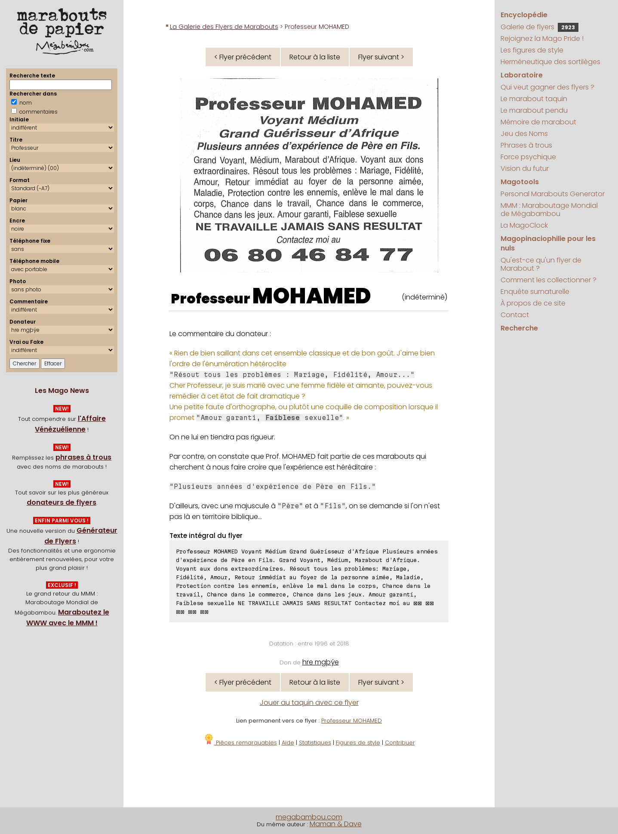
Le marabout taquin (534, 99)
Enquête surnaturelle (535, 292)
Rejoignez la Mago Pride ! (542, 38)
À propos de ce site (533, 303)
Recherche (519, 328)
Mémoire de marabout (538, 122)
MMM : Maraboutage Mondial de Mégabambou (549, 210)
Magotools (520, 182)
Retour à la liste (314, 57)
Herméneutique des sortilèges (550, 62)
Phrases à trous (526, 145)
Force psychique (528, 157)
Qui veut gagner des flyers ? (547, 87)
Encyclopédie (524, 15)
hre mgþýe (320, 662)
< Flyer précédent (242, 57)
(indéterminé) (424, 297)
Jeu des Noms (524, 134)
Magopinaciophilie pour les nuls (548, 243)
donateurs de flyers (61, 502)
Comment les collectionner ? (548, 280)
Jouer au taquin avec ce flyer (309, 702)
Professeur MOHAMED (351, 721)
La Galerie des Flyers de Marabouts (224, 26)
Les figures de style (532, 50)
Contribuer (400, 742)
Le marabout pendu (534, 110)
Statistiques (315, 742)
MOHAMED (311, 296)
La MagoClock (524, 225)
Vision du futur (525, 168)
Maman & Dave (336, 824)
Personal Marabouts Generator (553, 194)
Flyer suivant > (381, 57)
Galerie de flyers (539, 27)
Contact (515, 315)
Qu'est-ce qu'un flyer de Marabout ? (541, 264)
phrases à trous (83, 457)
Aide (288, 742)
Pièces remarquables (240, 742)
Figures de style (358, 742)
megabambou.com (309, 817)
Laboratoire (522, 75)
